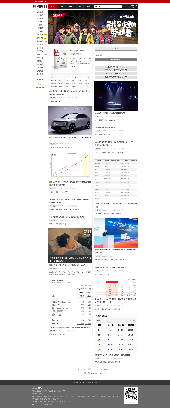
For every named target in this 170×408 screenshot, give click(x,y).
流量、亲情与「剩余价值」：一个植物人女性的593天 (67, 265)
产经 (79, 6)
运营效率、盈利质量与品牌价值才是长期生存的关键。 (65, 209)
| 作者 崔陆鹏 (67, 98)
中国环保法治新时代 (77, 51)
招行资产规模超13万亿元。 (103, 274)
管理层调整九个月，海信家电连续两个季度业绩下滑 (112, 355)
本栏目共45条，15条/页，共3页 (93, 373)
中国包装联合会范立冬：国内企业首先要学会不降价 (66, 217)
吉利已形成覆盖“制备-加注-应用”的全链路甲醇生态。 (110, 259)
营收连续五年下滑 (54, 101)
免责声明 (41, 393)
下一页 (100, 369)
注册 (135, 5)
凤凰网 (45, 391)
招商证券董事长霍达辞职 (106, 127)
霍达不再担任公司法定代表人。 (104, 134)
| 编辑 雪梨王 (76, 268)
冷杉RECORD (54, 268)
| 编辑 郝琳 (118, 116)
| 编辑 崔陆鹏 (119, 358)
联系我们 (95, 382)
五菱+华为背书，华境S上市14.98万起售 (111, 113)
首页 (52, 6)
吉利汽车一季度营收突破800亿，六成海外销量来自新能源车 (69, 327)
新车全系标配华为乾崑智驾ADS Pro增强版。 (108, 120)
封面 (61, 6)
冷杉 (70, 6)
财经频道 (52, 98)
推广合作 (88, 382)
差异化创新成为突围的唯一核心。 (59, 224)
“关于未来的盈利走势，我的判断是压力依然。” (108, 309)
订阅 (88, 6)
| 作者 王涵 (112, 358)
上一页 (86, 369)
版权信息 (34, 393)
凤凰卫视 (50, 391)
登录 (132, 5)
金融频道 (98, 131)
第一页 (80, 369)
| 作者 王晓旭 (113, 131)
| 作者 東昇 (69, 268)
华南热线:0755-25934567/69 (116, 77)
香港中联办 (57, 391)
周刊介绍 (75, 382)
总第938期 (76, 54)
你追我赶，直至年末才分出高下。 (59, 192)
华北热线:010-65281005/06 (115, 73)
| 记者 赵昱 (112, 116)
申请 (39, 388)
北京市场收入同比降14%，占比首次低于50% (108, 213)
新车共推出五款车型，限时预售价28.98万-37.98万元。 (65, 147)
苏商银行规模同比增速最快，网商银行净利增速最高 (110, 152)
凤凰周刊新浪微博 (37, 391)
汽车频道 (98, 116)
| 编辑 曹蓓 (74, 98)
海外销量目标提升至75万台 (57, 334)
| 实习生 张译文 (113, 148)
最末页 (106, 369)
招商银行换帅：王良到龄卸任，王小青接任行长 (111, 267)
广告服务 (81, 382)
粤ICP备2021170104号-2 (63, 401)
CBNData (64, 391)
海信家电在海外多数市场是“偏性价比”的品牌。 (108, 362)
